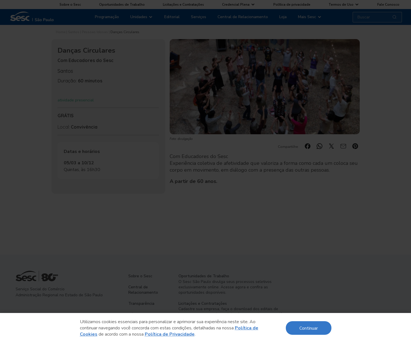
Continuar (308, 328)
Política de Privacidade (170, 334)
